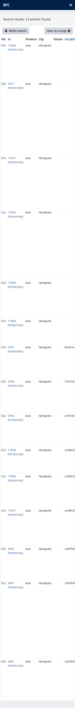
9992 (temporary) (15, 551)
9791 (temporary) (15, 349)
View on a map (58, 31)
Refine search (15, 31)
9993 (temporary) (15, 585)
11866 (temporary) (15, 285)
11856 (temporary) (15, 478)
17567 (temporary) (15, 160)
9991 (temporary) (15, 663)
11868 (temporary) (15, 323)
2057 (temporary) (15, 86)
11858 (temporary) (15, 452)
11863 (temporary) (15, 214)
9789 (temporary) (15, 383)
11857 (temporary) (15, 512)
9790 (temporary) (15, 418)
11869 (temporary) (15, 47)
